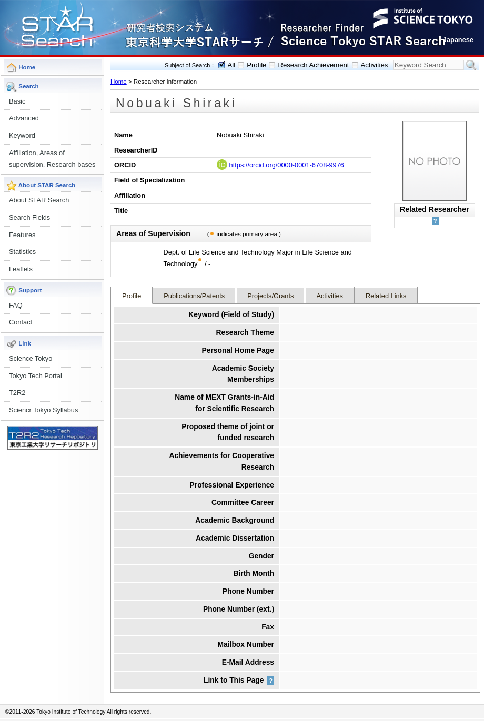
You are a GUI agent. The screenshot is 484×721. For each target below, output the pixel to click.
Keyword (22, 135)
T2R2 (17, 393)
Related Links (386, 296)
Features (22, 235)
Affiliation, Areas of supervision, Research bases (52, 158)
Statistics (22, 252)
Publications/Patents (194, 296)
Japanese (458, 40)
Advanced (24, 118)
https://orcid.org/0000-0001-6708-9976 (286, 165)
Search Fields (29, 217)
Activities (374, 65)
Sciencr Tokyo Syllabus (43, 410)
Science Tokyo (30, 358)
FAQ (16, 305)
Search (471, 65)
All (232, 65)
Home (118, 81)
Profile (256, 65)
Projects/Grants (270, 296)
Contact (20, 322)
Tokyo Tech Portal (35, 376)
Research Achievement (313, 65)
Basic (17, 101)
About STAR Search (39, 200)
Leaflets (21, 269)
